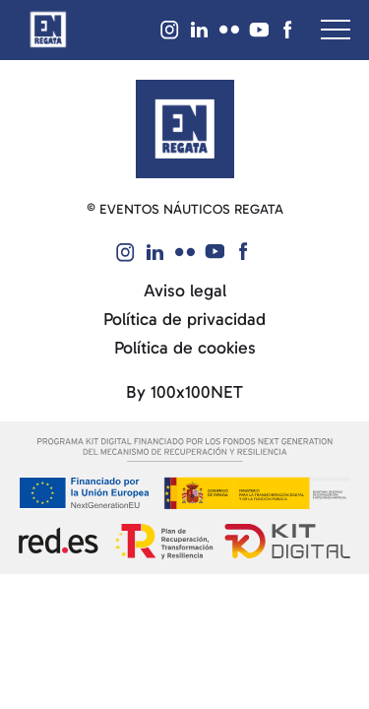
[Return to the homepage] (185, 127)
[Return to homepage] (48, 29)
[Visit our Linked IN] (200, 29)
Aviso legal (185, 291)
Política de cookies (185, 348)
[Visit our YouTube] (259, 29)
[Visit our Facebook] (288, 29)
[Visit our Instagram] (170, 29)
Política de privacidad (184, 319)
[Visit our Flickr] (229, 29)
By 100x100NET (184, 392)
